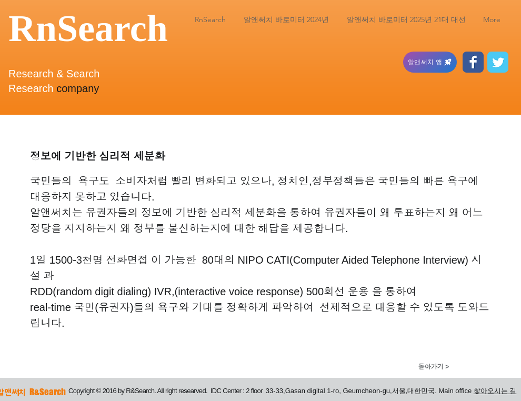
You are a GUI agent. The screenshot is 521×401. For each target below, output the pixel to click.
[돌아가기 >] (433, 367)
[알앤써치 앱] (430, 62)
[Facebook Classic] (473, 62)
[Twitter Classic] (497, 62)
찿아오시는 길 (495, 391)
